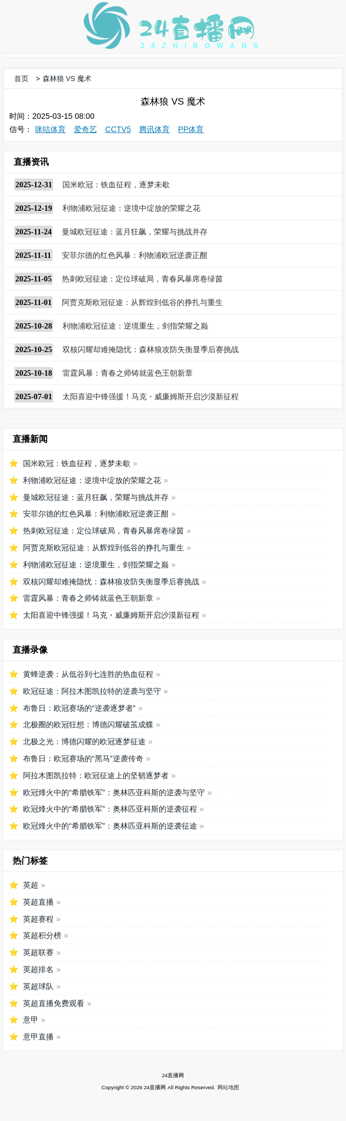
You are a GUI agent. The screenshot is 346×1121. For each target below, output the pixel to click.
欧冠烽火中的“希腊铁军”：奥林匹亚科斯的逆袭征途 (110, 825)
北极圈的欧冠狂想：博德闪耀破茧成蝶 (88, 724)
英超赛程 (38, 919)
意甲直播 (38, 1036)
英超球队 (38, 986)
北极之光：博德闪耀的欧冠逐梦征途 (84, 741)
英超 (30, 885)
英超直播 (38, 902)
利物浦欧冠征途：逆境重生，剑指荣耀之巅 (135, 325)
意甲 (30, 1019)
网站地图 (228, 1087)
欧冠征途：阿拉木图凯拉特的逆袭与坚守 (92, 691)
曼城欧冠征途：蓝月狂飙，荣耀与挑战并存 (134, 231)
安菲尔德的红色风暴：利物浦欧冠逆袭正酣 (134, 255)
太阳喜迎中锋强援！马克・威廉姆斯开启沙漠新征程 (150, 396)
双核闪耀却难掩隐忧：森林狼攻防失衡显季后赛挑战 (150, 349)
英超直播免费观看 (53, 1003)
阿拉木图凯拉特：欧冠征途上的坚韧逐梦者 (96, 775)
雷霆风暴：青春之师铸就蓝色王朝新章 (127, 373)
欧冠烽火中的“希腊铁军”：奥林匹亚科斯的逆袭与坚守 (114, 792)
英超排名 (38, 969)
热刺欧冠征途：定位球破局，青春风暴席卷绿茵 (142, 278)
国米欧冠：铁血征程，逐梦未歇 (116, 184)
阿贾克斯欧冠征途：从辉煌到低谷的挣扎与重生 (142, 302)
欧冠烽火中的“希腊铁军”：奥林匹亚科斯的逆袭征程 (110, 808)
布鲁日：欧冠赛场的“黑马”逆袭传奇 (83, 758)
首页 (21, 78)
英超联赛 (38, 952)
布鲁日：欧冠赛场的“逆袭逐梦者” (79, 708)
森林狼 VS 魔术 (67, 78)
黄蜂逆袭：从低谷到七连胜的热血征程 (88, 674)
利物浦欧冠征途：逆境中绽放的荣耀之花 (131, 208)
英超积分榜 (42, 935)
